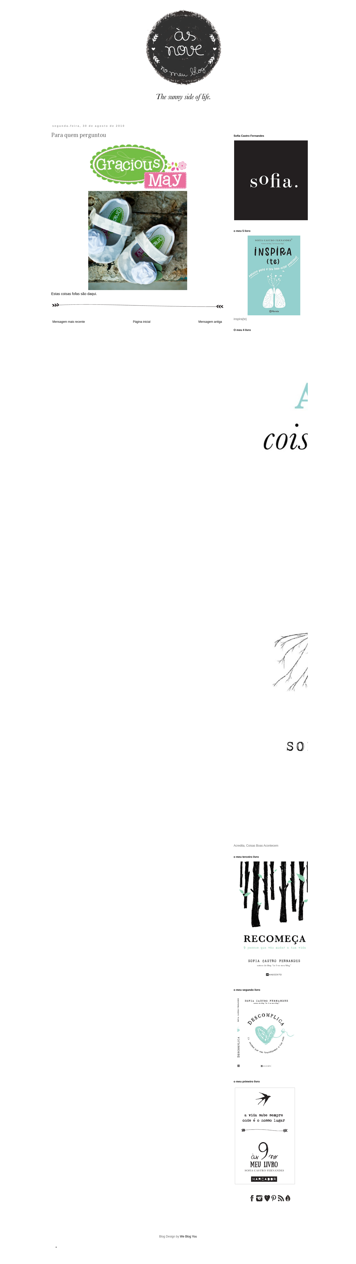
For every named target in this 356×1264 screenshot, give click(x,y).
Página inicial (142, 321)
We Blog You (188, 1236)
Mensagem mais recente (68, 321)
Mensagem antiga (210, 321)
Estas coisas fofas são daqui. (74, 294)
